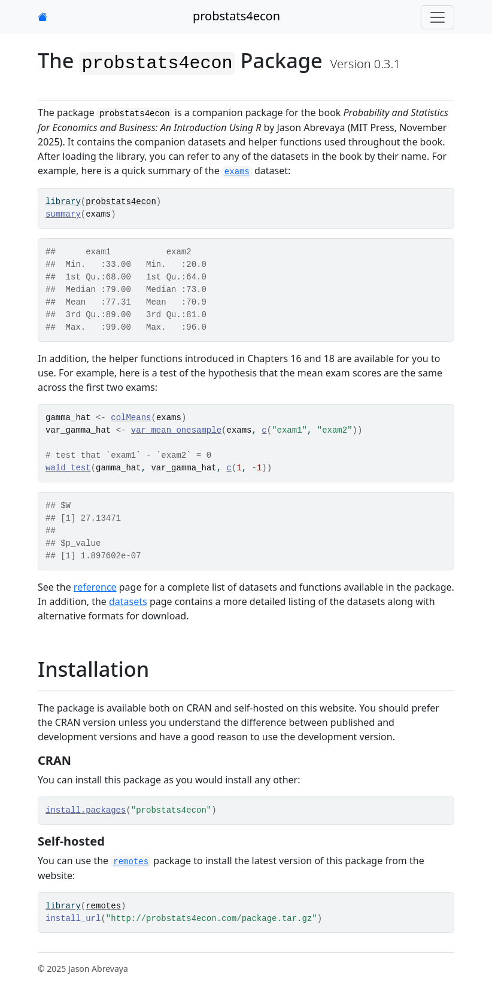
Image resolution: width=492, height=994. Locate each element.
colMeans (131, 417)
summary (63, 214)
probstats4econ (236, 16)
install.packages (85, 810)
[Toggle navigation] (437, 17)
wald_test (68, 468)
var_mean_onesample (176, 430)
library (63, 201)
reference (95, 587)
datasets (128, 601)
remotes (103, 906)
